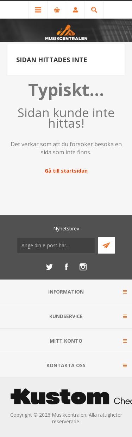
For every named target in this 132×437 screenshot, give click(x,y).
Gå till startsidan (66, 170)
